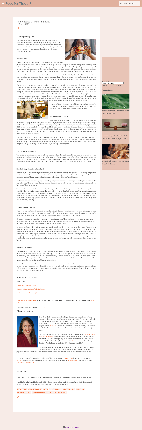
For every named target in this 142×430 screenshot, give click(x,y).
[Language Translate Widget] (113, 83)
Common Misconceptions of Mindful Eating (31, 289)
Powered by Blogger (71, 427)
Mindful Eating (23, 392)
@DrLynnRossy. (73, 360)
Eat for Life (52, 325)
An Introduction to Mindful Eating (32, 389)
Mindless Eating (60, 392)
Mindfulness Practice (41, 392)
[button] (18, 28)
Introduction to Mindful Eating (26, 285)
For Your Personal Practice (62, 389)
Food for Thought (18, 3)
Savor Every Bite (77, 341)
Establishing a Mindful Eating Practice (29, 293)
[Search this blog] (130, 3)
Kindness (80, 389)
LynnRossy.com (68, 358)
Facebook (20, 360)
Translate (116, 85)
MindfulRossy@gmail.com (25, 362)
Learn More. (43, 307)
